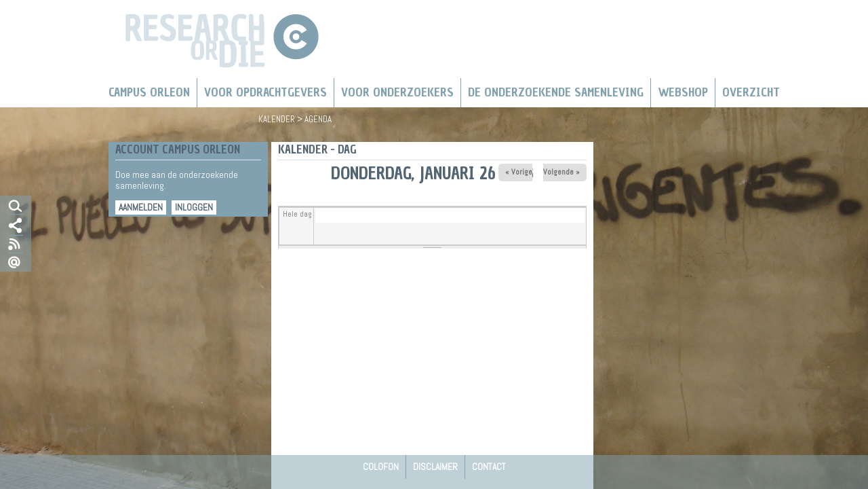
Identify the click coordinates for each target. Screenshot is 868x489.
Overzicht (751, 92)
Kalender (276, 119)
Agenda (318, 119)
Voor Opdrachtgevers (265, 92)
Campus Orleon (149, 92)
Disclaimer (435, 466)
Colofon (381, 466)
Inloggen (194, 207)
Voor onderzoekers (397, 92)
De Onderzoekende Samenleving (556, 92)
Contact (489, 466)
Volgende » (561, 171)
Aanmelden (141, 207)
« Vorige (518, 171)
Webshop (683, 92)
